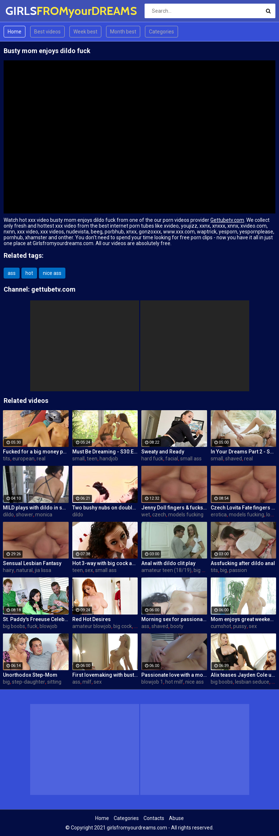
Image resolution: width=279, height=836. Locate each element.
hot (29, 273)
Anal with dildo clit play (168, 563)
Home (14, 32)
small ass (191, 458)
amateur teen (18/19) (166, 570)
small (78, 458)
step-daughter (28, 682)
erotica (219, 514)
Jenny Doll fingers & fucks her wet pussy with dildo (174, 508)
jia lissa (43, 570)
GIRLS (24, 11)
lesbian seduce (252, 682)
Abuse (176, 818)
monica (43, 514)
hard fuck (152, 458)
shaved (233, 458)
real (41, 458)
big (223, 570)
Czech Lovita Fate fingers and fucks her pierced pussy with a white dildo (243, 508)
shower (24, 514)
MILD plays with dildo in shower (36, 508)
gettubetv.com (53, 289)
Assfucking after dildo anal (243, 563)
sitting (54, 682)
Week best (85, 32)
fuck (32, 626)
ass (12, 273)
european (23, 458)
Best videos (47, 32)
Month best (123, 32)
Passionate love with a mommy (174, 675)
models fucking (185, 514)
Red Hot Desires (91, 619)
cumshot (221, 626)
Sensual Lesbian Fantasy (32, 563)
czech (159, 514)
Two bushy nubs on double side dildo (105, 508)
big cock (203, 570)
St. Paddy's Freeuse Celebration (36, 619)
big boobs (14, 626)
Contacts (153, 818)
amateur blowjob (91, 626)
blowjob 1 (152, 682)
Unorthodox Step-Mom (30, 675)
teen (92, 458)
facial (171, 458)
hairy (8, 570)
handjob (109, 458)
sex (89, 570)
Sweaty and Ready (162, 452)
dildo (8, 514)
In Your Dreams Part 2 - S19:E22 (243, 452)
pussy (240, 626)
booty (176, 626)
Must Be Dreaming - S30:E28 (105, 452)
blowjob (48, 626)
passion (238, 570)
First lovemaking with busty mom (105, 675)
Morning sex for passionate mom (174, 619)
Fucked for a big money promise (36, 452)
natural (24, 570)
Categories (161, 32)
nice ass (52, 273)
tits (6, 458)
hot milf (174, 682)
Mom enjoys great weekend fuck (243, 619)
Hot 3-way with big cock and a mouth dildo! (105, 563)
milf (87, 682)
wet (145, 514)
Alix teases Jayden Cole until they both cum (243, 675)
